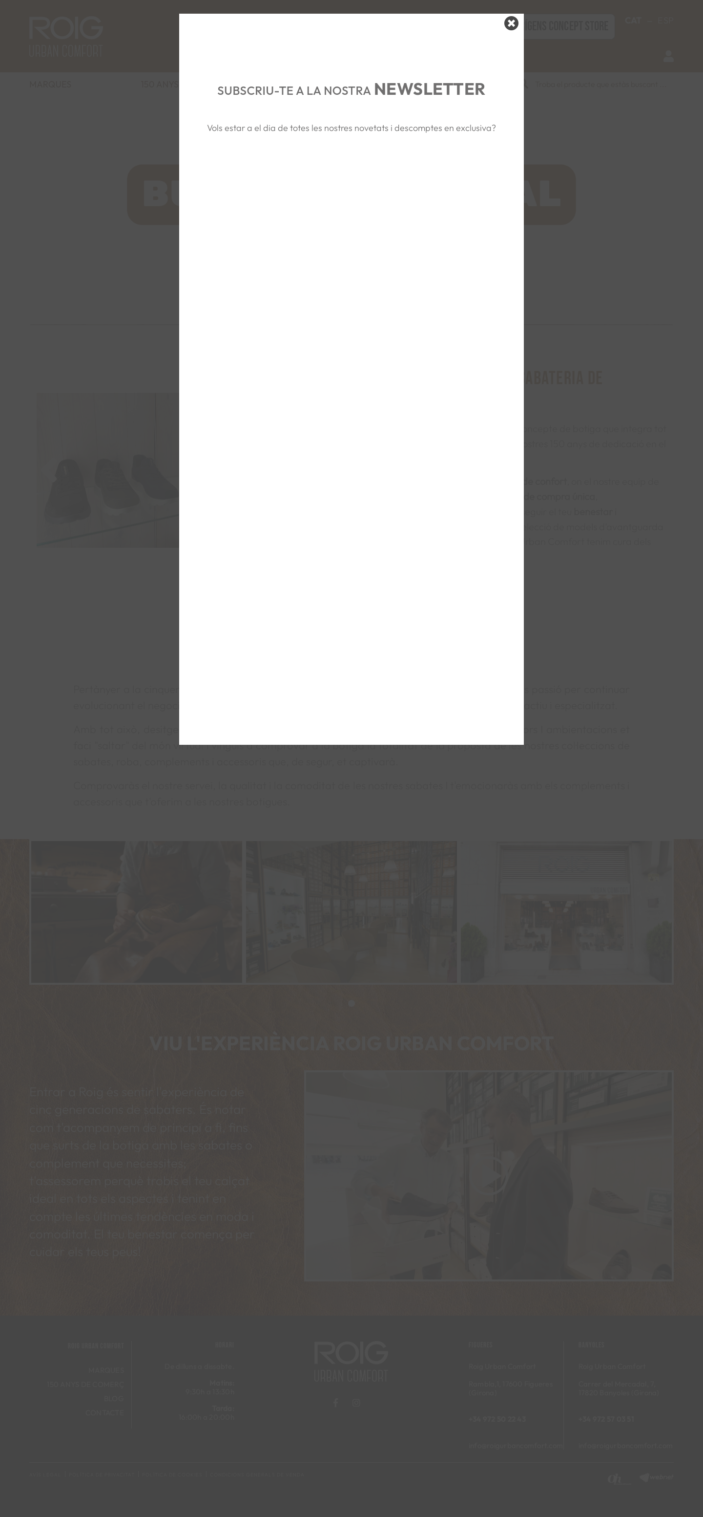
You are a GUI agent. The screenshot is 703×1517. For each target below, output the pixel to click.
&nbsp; (351, 181)
